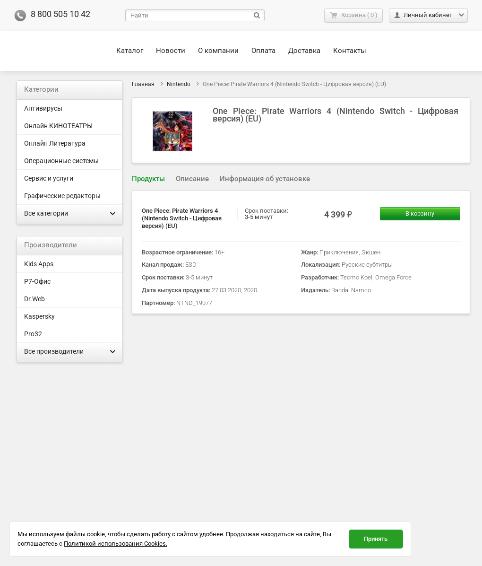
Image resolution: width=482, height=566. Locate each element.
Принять (375, 538)
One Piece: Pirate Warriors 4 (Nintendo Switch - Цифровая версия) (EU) (182, 218)
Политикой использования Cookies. (115, 543)
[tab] (148, 179)
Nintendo (178, 84)
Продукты (148, 178)
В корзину (419, 213)
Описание (192, 178)
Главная (143, 84)
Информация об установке (265, 178)
